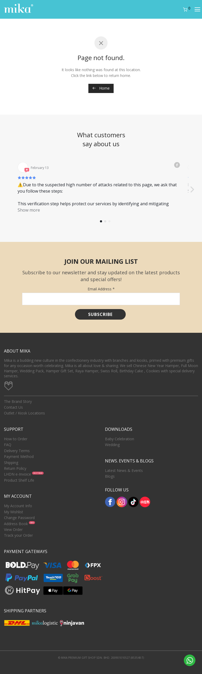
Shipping (11, 462)
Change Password (19, 517)
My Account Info (18, 505)
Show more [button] (29, 210)
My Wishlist (13, 511)
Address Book (16, 523)
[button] (192, 189)
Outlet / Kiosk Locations (24, 413)
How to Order (15, 438)
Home (101, 88)
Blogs (110, 476)
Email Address (101, 288)
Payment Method (19, 456)
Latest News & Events (124, 470)
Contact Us (13, 407)
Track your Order (18, 535)
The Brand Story (18, 401)
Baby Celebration (119, 438)
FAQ (7, 444)
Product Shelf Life (19, 480)
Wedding (112, 444)
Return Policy (15, 468)
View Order (13, 529)
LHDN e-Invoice (17, 474)
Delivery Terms (17, 450)
